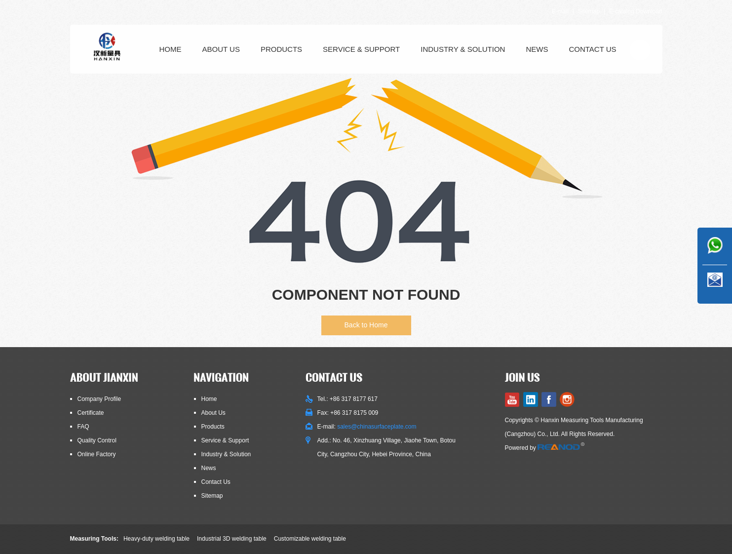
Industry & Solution (463, 49)
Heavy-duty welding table (156, 538)
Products (281, 49)
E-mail (560, 11)
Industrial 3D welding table (232, 538)
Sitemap (589, 11)
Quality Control (96, 440)
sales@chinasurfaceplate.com (376, 426)
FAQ (83, 426)
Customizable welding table (310, 538)
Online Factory (96, 454)
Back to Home (366, 325)
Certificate (90, 412)
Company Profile (99, 399)
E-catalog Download (635, 11)
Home (170, 49)
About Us (221, 49)
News (537, 49)
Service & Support (361, 49)
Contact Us (592, 49)
